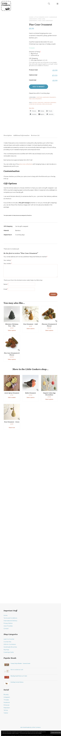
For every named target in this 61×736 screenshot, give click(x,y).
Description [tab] (8, 135)
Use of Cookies (8, 626)
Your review (8, 263)
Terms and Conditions (10, 618)
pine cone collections (25, 164)
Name (6, 284)
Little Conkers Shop (41, 17)
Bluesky (6, 694)
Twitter (6, 713)
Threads (6, 700)
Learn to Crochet (9, 639)
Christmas (39, 97)
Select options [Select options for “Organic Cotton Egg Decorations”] (49, 399)
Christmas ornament (50, 102)
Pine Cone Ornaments (35, 98)
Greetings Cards (9, 652)
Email (6, 289)
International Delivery (10, 620)
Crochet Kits (7, 641)
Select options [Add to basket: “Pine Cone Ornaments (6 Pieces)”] (12, 359)
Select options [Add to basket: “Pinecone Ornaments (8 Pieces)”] (49, 330)
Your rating (7, 260)
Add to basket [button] (12, 397)
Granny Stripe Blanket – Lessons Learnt (20, 663)
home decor (32, 104)
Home (31, 17)
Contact (6, 628)
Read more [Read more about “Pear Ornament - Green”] (12, 427)
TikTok (6, 710)
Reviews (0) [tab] (35, 135)
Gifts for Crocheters (10, 644)
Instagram (7, 697)
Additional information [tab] (21, 135)
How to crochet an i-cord (17, 669)
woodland (48, 104)
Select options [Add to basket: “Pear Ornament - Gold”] (30, 328)
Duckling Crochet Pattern (17, 682)
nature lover (41, 104)
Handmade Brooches (10, 647)
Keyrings (6, 649)
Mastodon (7, 707)
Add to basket (39, 86)
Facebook (7, 702)
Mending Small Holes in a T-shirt (19, 676)
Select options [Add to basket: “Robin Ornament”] (30, 397)
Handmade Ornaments (49, 97)
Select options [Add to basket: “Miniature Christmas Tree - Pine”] (12, 330)
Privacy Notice (8, 623)
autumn (34, 102)
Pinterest (6, 705)
